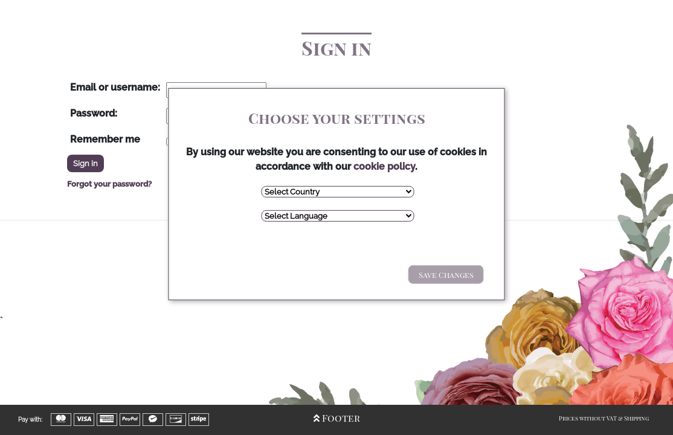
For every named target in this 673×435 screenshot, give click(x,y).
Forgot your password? (109, 183)
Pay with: (30, 419)
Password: (93, 113)
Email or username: (115, 87)
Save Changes (446, 274)
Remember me (105, 139)
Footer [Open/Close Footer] (337, 417)
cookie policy (384, 166)
